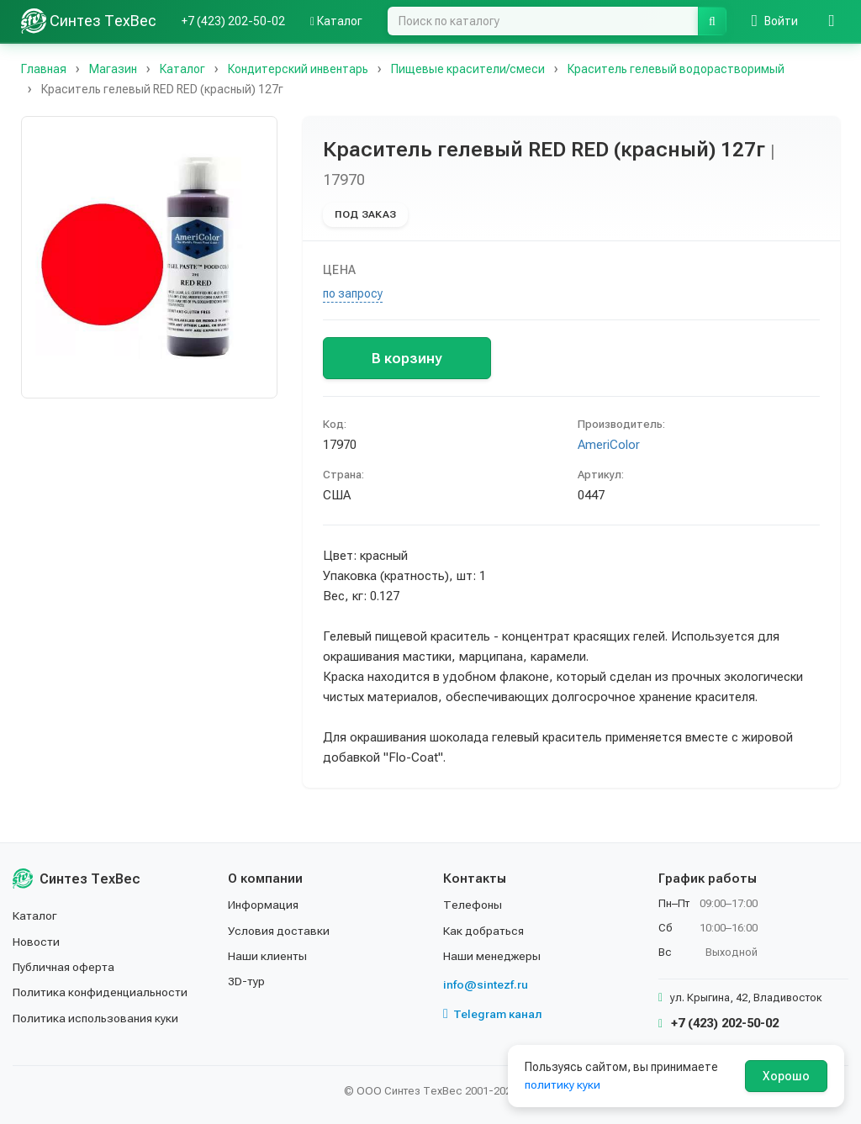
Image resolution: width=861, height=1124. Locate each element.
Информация (264, 904)
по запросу (353, 293)
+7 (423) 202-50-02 (233, 21)
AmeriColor (609, 444)
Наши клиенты (268, 956)
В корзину (406, 358)
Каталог (336, 21)
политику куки (563, 1084)
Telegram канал (492, 1014)
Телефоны (472, 904)
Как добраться (484, 930)
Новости (37, 941)
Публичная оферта (64, 967)
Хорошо (786, 1076)
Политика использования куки (96, 1018)
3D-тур (247, 981)
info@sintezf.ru (485, 984)
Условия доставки (279, 930)
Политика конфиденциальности (101, 992)
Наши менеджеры (492, 956)
